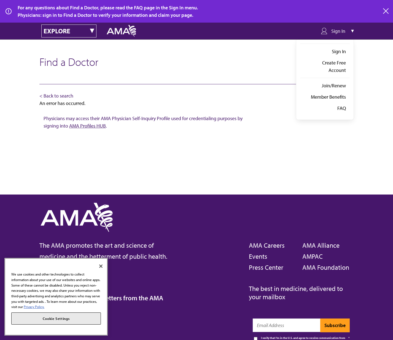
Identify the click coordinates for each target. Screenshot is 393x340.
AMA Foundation (325, 267)
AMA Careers (267, 245)
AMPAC (312, 256)
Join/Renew (334, 85)
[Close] (101, 266)
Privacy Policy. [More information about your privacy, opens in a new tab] (34, 306)
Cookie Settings (56, 318)
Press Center (266, 267)
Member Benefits (328, 97)
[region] (56, 297)
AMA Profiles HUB (87, 126)
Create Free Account (334, 66)
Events (258, 256)
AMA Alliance (321, 245)
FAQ (341, 108)
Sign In (339, 51)
